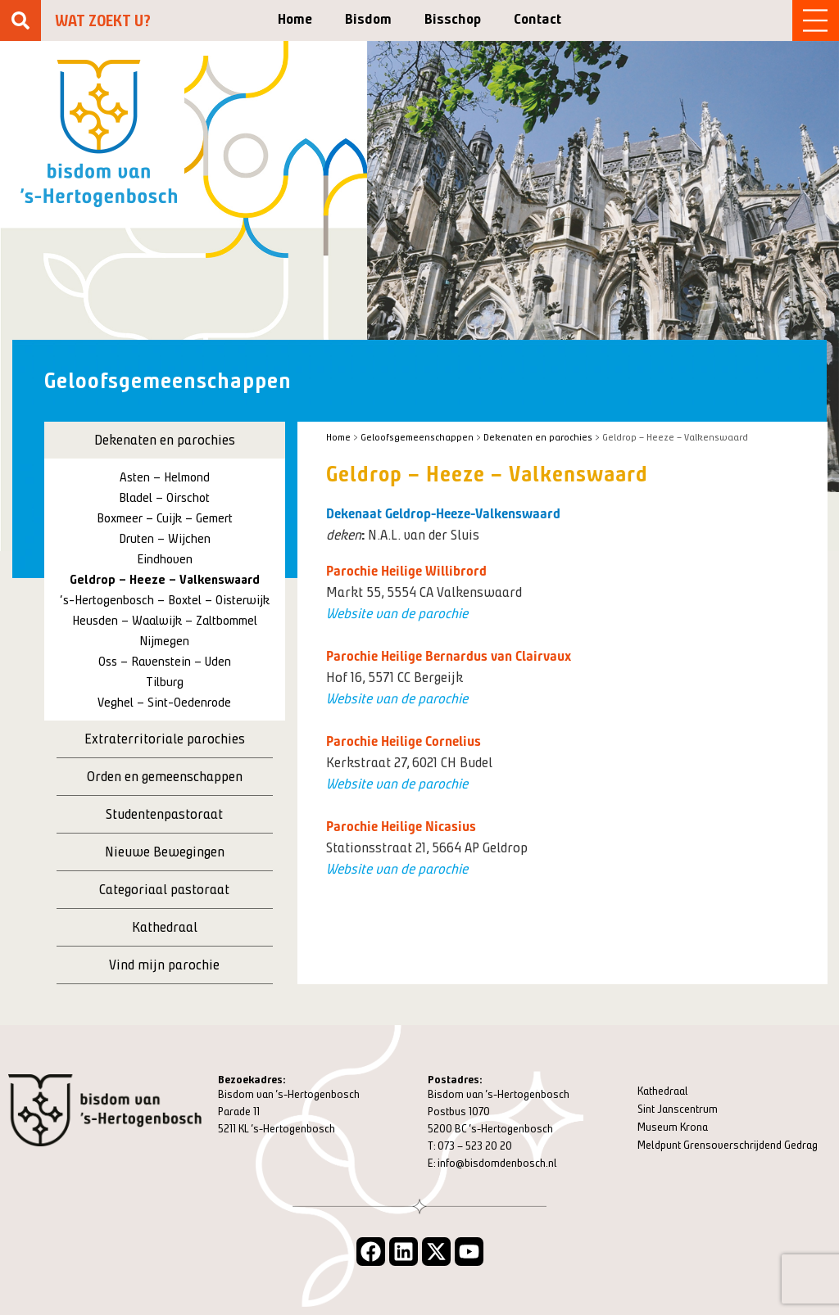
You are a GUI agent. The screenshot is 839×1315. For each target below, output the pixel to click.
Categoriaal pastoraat (164, 889)
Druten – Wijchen (165, 538)
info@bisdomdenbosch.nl (497, 1163)
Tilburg (165, 681)
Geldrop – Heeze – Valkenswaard (165, 579)
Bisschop (452, 19)
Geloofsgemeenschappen (417, 437)
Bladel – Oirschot (164, 497)
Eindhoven (165, 559)
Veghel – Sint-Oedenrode (164, 702)
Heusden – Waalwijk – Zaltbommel (164, 620)
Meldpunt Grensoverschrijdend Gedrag (727, 1145)
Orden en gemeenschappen (165, 776)
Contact (537, 19)
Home (295, 19)
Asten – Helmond (165, 477)
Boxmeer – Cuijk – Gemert (165, 518)
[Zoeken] (20, 20)
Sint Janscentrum (677, 1109)
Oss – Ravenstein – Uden (164, 661)
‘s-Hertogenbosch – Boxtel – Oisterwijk (165, 600)
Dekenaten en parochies (164, 440)
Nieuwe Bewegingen (164, 852)
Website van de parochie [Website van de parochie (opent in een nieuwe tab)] (397, 613)
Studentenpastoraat (164, 814)
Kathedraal (164, 927)
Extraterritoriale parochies (164, 739)
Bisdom (368, 19)
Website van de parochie (397, 698)
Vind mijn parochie (164, 965)
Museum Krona (672, 1127)
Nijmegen (164, 640)
